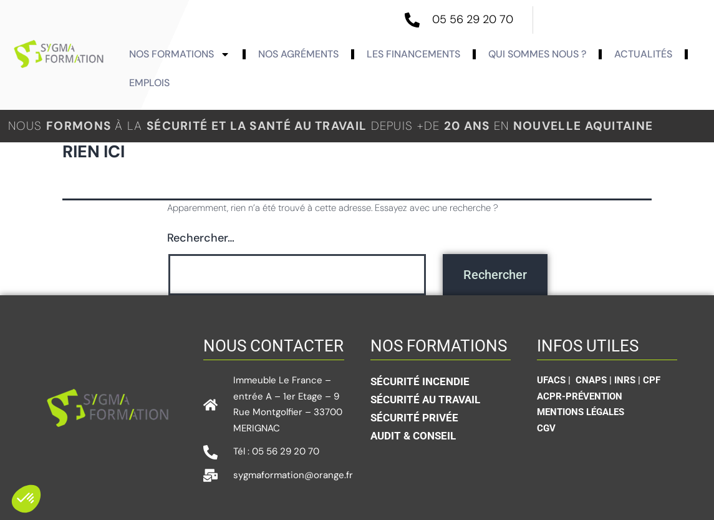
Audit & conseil (413, 435)
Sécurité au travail (425, 399)
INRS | (628, 380)
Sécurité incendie (420, 381)
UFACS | (555, 380)
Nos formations (179, 54)
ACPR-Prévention (579, 396)
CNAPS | (595, 380)
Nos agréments (298, 54)
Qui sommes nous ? (537, 54)
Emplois (149, 82)
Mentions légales (580, 412)
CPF (651, 380)
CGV (546, 428)
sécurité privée (414, 417)
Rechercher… (200, 237)
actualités (643, 54)
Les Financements (413, 54)
